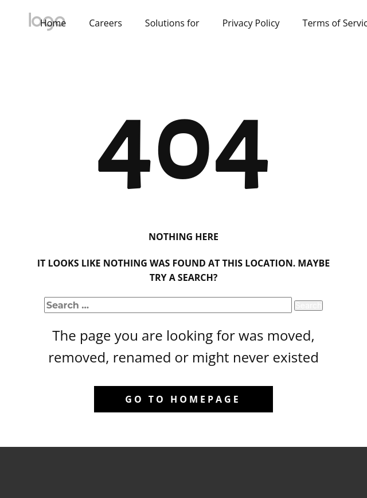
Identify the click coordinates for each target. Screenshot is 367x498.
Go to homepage (182, 399)
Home (53, 23)
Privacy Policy (251, 23)
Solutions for (172, 23)
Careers (105, 23)
